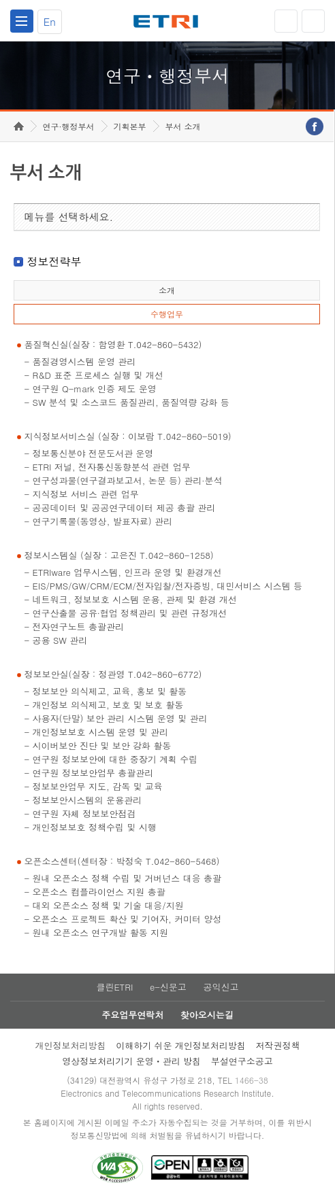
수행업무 (166, 314)
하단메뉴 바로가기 (0, 0)
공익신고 (221, 986)
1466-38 (251, 1080)
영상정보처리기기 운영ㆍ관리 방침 (131, 1061)
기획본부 (130, 126)
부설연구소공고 (242, 1061)
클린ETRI (114, 986)
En (50, 21)
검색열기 (313, 21)
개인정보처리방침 (70, 1045)
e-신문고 (168, 986)
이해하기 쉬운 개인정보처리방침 (181, 1045)
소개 (167, 290)
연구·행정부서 (69, 126)
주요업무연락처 (132, 1014)
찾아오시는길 (207, 1014)
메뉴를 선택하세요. (69, 216)
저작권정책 (278, 1045)
